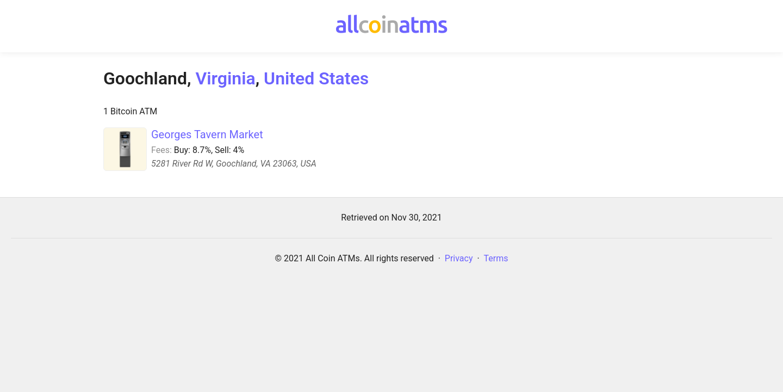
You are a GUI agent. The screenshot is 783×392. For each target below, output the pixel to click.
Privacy (459, 258)
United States (316, 78)
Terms (496, 258)
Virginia (225, 78)
